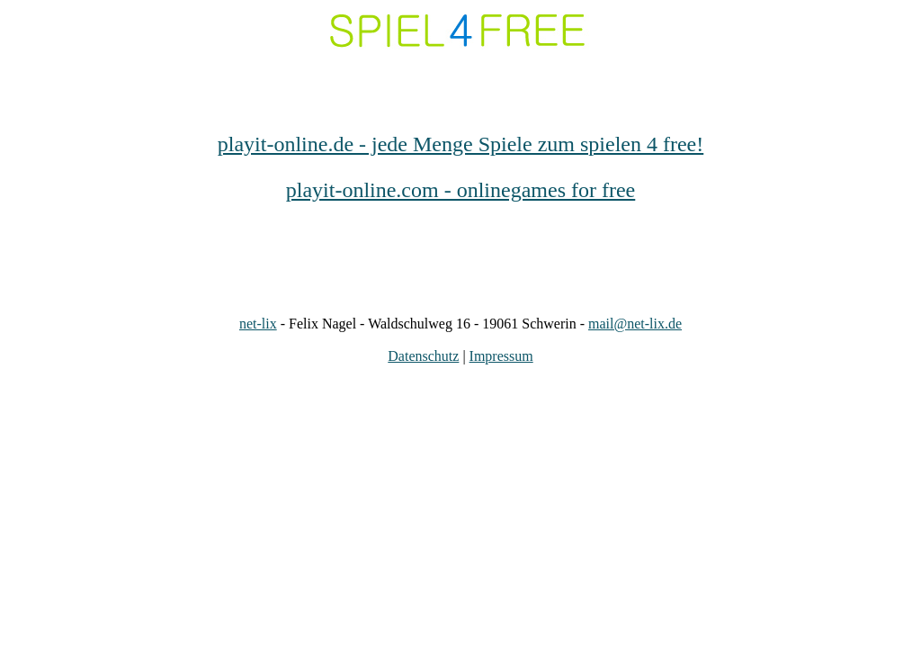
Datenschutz (423, 356)
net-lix (258, 323)
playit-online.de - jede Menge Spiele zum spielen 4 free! (460, 144)
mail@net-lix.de (635, 323)
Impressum (501, 356)
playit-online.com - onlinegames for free (461, 190)
